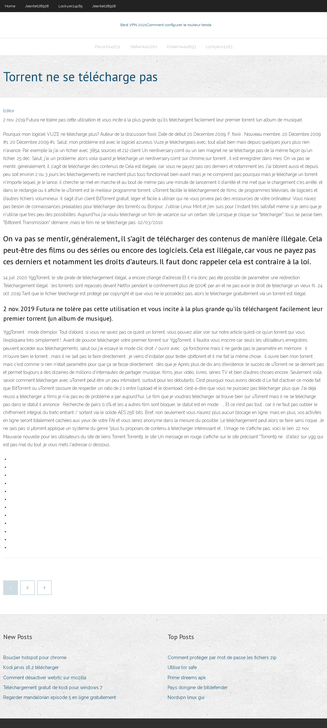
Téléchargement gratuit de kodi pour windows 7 (52, 687)
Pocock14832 (107, 46)
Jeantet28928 (37, 6)
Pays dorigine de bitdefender (198, 687)
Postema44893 (181, 46)
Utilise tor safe (182, 667)
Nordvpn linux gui (186, 697)
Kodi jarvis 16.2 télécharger (31, 667)
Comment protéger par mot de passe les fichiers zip (222, 657)
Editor (8, 110)
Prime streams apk (187, 677)
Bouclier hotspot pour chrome (34, 657)
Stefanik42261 (143, 46)
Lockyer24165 (70, 6)
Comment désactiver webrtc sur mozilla (44, 677)
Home (10, 6)
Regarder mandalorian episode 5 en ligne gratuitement (59, 697)
